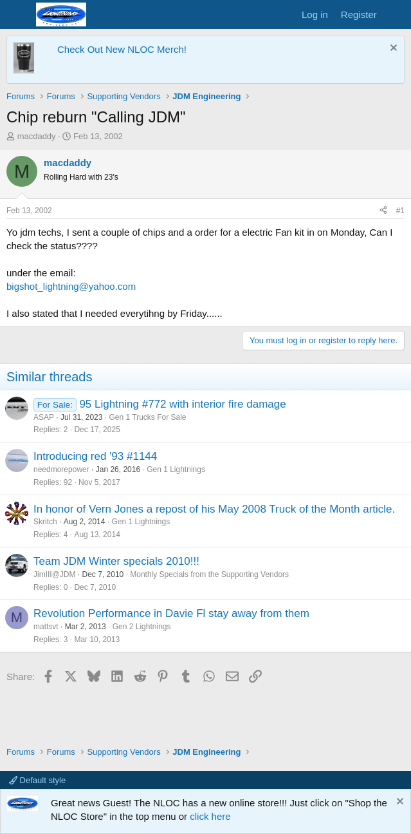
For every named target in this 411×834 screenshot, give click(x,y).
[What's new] (395, 14)
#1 (400, 210)
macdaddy (36, 136)
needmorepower (61, 469)
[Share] (383, 211)
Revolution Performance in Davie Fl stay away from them (171, 613)
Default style (37, 780)
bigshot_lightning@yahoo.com (71, 286)
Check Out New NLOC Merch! (122, 49)
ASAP (43, 417)
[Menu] (18, 15)
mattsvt (46, 626)
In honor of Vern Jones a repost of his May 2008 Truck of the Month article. (214, 509)
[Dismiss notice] (392, 49)
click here (210, 816)
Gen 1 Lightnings (176, 469)
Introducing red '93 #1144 (95, 456)
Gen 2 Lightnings (142, 626)
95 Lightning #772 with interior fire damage (182, 404)
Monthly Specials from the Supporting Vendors (209, 574)
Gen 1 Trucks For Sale (147, 417)
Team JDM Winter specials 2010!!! (116, 561)
